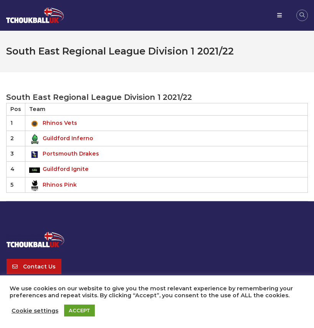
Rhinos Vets (53, 122)
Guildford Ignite (59, 169)
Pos (15, 109)
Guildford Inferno (61, 138)
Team (37, 109)
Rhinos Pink (53, 184)
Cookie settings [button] (35, 310)
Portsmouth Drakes (64, 153)
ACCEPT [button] (79, 310)
